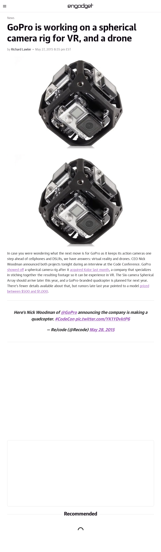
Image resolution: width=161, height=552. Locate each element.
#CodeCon (64, 319)
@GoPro (69, 312)
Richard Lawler (21, 49)
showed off (15, 270)
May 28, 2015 (101, 330)
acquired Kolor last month (89, 270)
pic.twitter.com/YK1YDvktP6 (102, 319)
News (10, 18)
